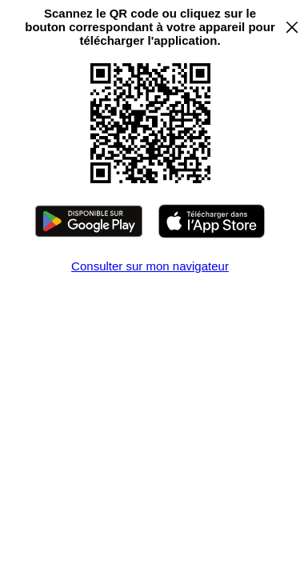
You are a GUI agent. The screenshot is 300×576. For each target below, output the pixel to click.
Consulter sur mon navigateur (150, 266)
